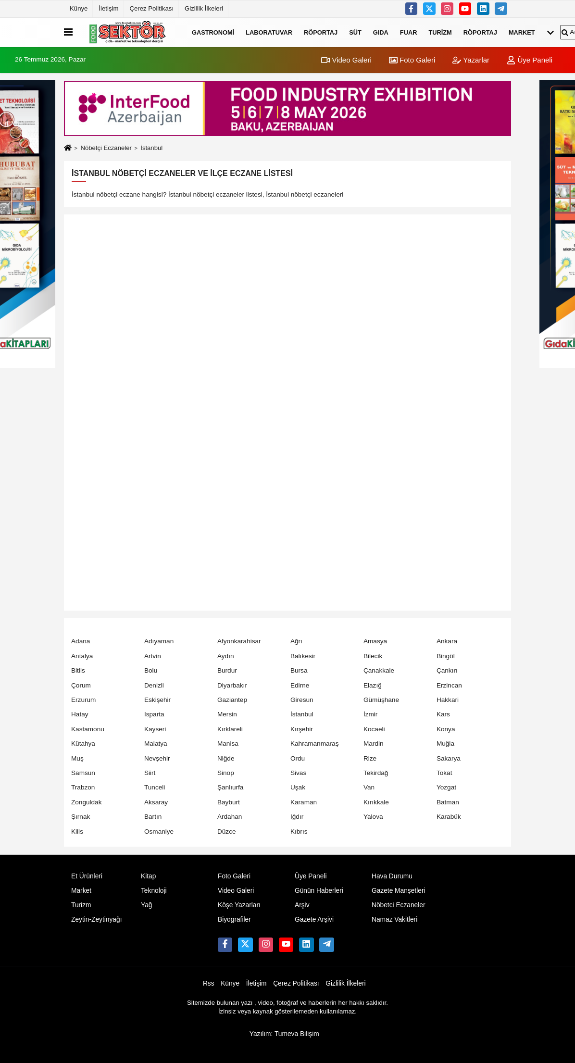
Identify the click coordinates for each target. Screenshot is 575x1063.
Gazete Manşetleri (398, 890)
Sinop (225, 772)
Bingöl (446, 656)
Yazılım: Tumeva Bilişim (284, 1034)
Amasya (375, 641)
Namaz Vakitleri (394, 919)
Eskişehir (157, 699)
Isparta (154, 714)
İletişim (108, 8)
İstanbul (301, 714)
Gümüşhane (381, 699)
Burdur (227, 670)
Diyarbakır (232, 685)
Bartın (153, 816)
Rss (208, 983)
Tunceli (154, 787)
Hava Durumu (392, 876)
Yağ (146, 905)
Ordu (297, 758)
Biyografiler (234, 919)
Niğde (226, 758)
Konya (446, 729)
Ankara (447, 641)
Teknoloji (154, 890)
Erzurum (83, 699)
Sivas (298, 772)
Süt (355, 32)
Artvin (152, 656)
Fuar (408, 32)
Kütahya (83, 743)
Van (369, 787)
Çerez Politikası (151, 8)
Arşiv (302, 905)
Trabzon (83, 787)
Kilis (77, 831)
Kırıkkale (376, 802)
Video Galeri (346, 60)
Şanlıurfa (230, 787)
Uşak (297, 787)
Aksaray (156, 802)
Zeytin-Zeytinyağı (96, 919)
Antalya (82, 656)
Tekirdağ (375, 772)
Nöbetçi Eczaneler (105, 147)
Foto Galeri (412, 60)
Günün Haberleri (319, 890)
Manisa (227, 743)
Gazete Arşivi (314, 919)
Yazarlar (470, 60)
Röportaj (321, 32)
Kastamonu (87, 729)
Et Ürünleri (86, 876)
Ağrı (296, 641)
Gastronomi (213, 32)
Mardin (373, 743)
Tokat (444, 772)
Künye (79, 8)
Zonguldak (86, 802)
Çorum (81, 685)
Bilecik (372, 656)
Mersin (227, 714)
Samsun (83, 772)
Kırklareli (230, 729)
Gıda (380, 32)
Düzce (226, 831)
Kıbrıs (299, 831)
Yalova (373, 816)
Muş (77, 758)
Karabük (449, 816)
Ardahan (229, 816)
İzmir (370, 714)
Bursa (299, 670)
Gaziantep (232, 699)
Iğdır (296, 816)
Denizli (154, 685)
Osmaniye (159, 831)
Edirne (299, 685)
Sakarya (449, 758)
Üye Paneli (529, 60)
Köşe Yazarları (239, 905)
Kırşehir (301, 729)
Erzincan (449, 685)
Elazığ (372, 685)
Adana (80, 641)
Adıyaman (159, 641)
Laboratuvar (269, 32)
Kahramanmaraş (314, 743)
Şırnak (80, 816)
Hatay (79, 714)
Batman (448, 802)
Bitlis (78, 670)
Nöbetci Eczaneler (398, 905)
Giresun (301, 699)
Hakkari (448, 699)
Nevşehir (157, 758)
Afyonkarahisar (239, 641)
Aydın (225, 656)
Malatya (155, 743)
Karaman (303, 802)
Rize (369, 758)
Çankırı (447, 670)
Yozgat (446, 787)
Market (522, 32)
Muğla (445, 743)
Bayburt (228, 802)
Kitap (148, 876)
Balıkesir (302, 656)
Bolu (150, 670)
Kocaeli (374, 729)
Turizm (439, 32)
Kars (443, 714)
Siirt (149, 772)
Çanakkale (378, 670)
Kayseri (155, 729)
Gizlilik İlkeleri (204, 8)
